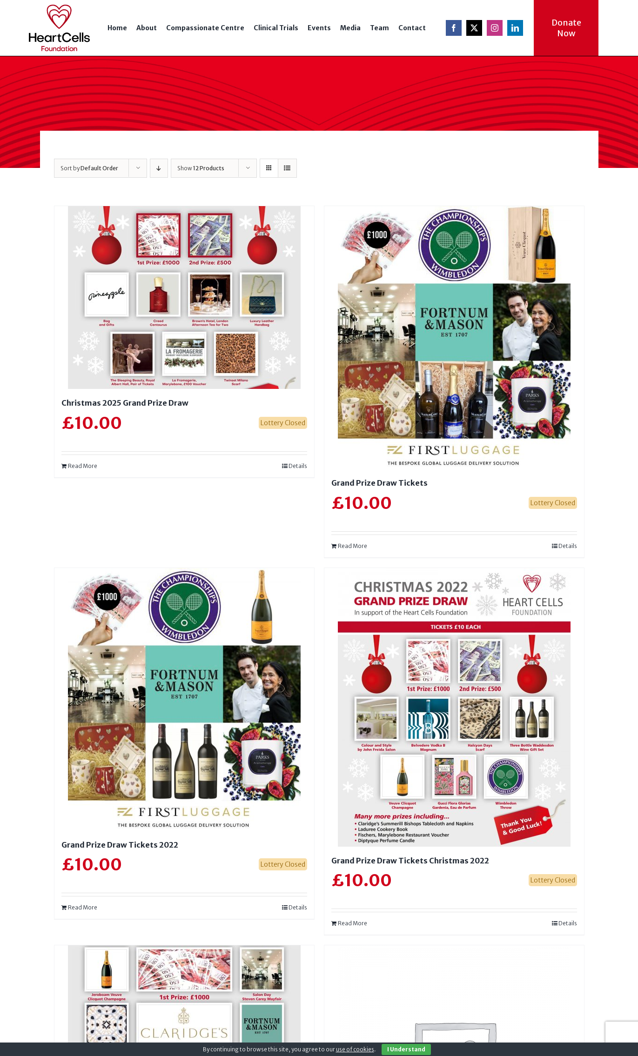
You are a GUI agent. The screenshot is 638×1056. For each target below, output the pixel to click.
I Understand (406, 1049)
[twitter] (474, 28)
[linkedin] (515, 28)
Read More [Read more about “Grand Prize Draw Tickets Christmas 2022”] (352, 923)
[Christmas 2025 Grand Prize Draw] (184, 297)
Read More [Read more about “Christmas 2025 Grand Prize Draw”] (82, 465)
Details (298, 465)
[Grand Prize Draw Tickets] (454, 337)
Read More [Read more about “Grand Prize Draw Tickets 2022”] (82, 907)
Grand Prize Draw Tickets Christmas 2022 (410, 860)
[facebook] (454, 28)
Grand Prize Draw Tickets (379, 483)
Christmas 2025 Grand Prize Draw (124, 403)
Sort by (89, 168)
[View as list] (287, 168)
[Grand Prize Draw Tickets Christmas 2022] (454, 707)
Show (200, 168)
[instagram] (495, 28)
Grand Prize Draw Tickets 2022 (119, 844)
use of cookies (355, 1049)
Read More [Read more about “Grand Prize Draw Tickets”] (352, 545)
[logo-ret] (59, 8)
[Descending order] (159, 168)
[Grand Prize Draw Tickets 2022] (184, 699)
